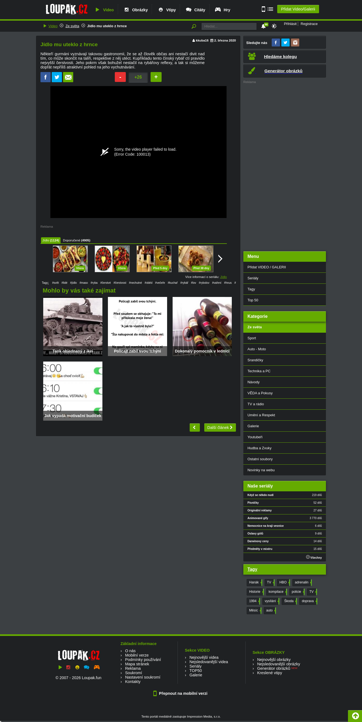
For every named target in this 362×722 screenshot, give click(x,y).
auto (270, 610)
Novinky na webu (261, 470)
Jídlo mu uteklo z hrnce (107, 26)
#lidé (64, 282)
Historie (256, 592)
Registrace (309, 24)
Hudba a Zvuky (259, 448)
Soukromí (133, 673)
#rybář (184, 282)
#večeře (160, 282)
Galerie (253, 426)
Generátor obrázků (273, 668)
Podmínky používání (143, 659)
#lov (193, 282)
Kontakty (132, 681)
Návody (253, 382)
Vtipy (166, 10)
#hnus (228, 282)
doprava (309, 601)
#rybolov (204, 282)
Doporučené (71, 240)
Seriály (252, 278)
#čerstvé (105, 282)
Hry (222, 10)
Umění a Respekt (261, 415)
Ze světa (72, 26)
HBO (284, 582)
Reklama (133, 668)
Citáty (195, 10)
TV (270, 582)
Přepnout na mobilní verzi (181, 693)
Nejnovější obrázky (274, 659)
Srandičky (255, 360)
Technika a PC (259, 371)
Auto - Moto (256, 349)
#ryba (94, 282)
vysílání (272, 601)
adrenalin (303, 582)
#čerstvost (120, 282)
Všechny (314, 557)
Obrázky (135, 10)
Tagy (251, 289)
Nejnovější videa (204, 657)
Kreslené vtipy (269, 673)
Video (104, 10)
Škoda (290, 601)
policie (298, 592)
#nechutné (135, 282)
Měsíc (254, 610)
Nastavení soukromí (142, 677)
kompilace (277, 592)
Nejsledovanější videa (208, 662)
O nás (130, 651)
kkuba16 (202, 40)
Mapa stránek (137, 664)
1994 (254, 601)
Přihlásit (290, 24)
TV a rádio (255, 404)
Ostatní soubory (260, 459)
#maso (84, 282)
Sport (251, 338)
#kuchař (173, 282)
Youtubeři (254, 437)
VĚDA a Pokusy (260, 393)
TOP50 (195, 670)
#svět (55, 282)
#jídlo (73, 282)
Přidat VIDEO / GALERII (266, 267)
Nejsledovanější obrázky (278, 664)
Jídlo (45, 240)
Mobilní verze (137, 655)
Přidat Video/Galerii (298, 9)
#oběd (149, 282)
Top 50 (252, 300)
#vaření (216, 282)
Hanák (255, 582)
